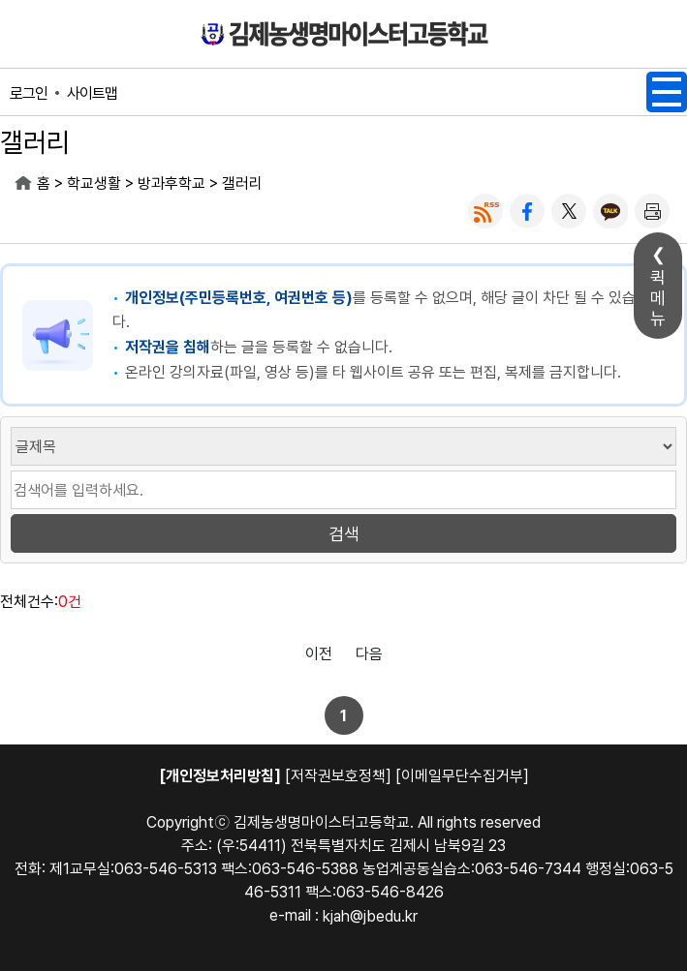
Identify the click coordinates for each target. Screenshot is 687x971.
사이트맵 (92, 93)
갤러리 (242, 183)
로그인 (28, 93)
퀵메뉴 (658, 297)
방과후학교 (171, 183)
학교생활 (94, 183)
